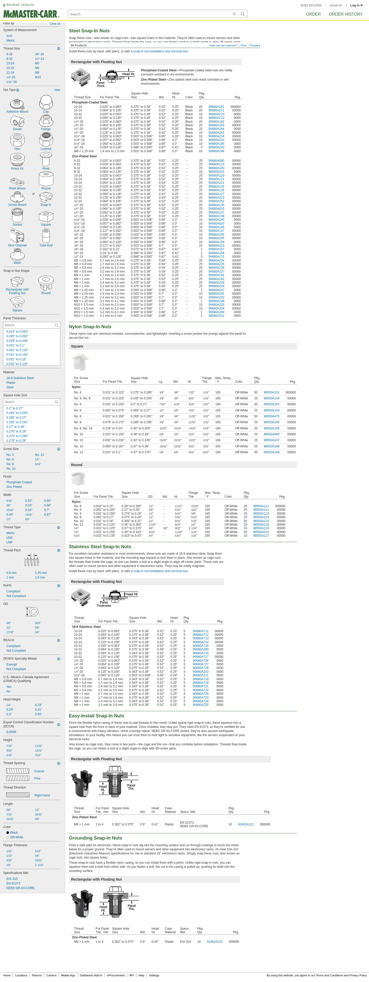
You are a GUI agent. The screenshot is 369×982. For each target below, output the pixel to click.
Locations (21, 975)
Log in (356, 5)
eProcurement (116, 975)
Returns (37, 975)
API (131, 975)
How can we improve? (223, 45)
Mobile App (68, 975)
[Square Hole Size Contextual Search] (31, 402)
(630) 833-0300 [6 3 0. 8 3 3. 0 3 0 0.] (311, 5)
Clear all (55, 23)
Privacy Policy (358, 975)
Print (244, 45)
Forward (255, 45)
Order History (346, 14)
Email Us (336, 5)
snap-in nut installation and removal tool (160, 51)
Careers (51, 975)
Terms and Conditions (329, 975)
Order (313, 14)
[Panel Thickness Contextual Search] (31, 325)
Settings (154, 975)
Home (7, 975)
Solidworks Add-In (91, 975)
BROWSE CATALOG (20, 4)
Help (142, 975)
